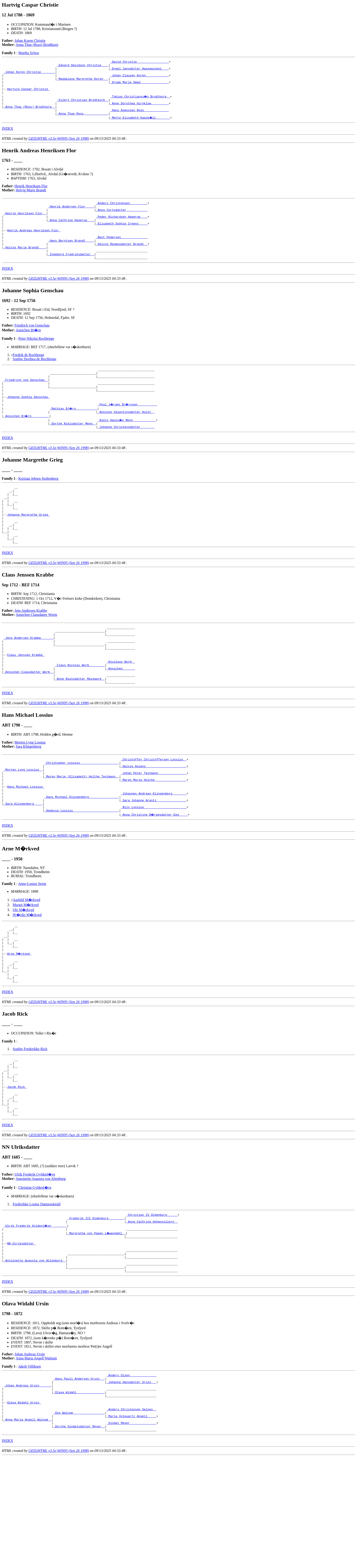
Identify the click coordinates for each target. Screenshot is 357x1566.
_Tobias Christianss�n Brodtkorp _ (140, 103)
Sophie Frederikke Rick (30, 1124)
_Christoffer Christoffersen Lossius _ (154, 814)
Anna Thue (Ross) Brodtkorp (37, 45)
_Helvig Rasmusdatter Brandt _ (121, 263)
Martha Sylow (28, 53)
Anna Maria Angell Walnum (36, 1456)
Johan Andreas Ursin (30, 1452)
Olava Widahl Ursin (24, 1506)
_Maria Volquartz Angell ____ (131, 1522)
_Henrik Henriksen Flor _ (25, 226)
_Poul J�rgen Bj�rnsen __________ (128, 433)
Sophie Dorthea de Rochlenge (34, 381)
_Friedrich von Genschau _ (26, 404)
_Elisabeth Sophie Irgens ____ (121, 238)
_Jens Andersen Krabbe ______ (28, 683)
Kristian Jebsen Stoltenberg (38, 509)
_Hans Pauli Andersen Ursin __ (79, 1477)
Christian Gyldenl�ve (34, 1275)
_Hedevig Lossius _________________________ (81, 875)
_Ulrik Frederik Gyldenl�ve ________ (36, 1315)
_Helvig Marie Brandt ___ (25, 267)
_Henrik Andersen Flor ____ (71, 218)
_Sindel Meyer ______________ (131, 1531)
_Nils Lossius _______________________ (154, 871)
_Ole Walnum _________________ (79, 1518)
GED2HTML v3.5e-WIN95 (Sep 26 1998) (58, 149)
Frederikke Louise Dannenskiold (37, 1291)
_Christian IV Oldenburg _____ (152, 1303)
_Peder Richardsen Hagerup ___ (121, 230)
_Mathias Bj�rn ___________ (74, 437)
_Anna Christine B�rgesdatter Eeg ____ (154, 879)
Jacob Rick (17, 1168)
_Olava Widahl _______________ (79, 1494)
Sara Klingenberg (28, 800)
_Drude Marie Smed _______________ (139, 87)
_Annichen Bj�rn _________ (27, 445)
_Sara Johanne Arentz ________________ (154, 863)
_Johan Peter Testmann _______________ (154, 830)
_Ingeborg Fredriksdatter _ (71, 275)
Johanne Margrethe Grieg (28, 551)
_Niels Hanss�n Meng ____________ (127, 449)
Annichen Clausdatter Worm (36, 657)
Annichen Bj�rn (28, 352)
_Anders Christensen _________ (121, 214)
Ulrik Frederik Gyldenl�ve (35, 1262)
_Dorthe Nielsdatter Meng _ (73, 453)
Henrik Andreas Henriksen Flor (33, 247)
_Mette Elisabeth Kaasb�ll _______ (140, 128)
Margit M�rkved (26, 970)
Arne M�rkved (19, 1024)
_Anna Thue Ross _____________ (82, 124)
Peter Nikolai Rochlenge (36, 360)
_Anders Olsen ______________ (131, 1473)
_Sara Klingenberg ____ (23, 867)
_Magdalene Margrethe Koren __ (82, 83)
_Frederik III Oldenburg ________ (96, 1307)
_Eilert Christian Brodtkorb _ (82, 107)
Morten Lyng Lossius (30, 796)
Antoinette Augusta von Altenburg (41, 1266)
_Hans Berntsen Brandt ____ (71, 259)
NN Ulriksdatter (21, 1335)
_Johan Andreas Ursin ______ (28, 1486)
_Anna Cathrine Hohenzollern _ (152, 1311)
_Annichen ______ (121, 719)
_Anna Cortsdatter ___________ (121, 222)
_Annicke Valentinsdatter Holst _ (126, 441)
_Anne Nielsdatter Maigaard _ (80, 732)
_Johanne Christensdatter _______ (126, 457)
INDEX (7, 139)
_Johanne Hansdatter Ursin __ (131, 1481)
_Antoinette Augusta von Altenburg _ (35, 1356)
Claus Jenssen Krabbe (25, 703)
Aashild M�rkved (26, 965)
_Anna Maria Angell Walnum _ (28, 1526)
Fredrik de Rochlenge (28, 377)
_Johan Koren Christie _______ (29, 74)
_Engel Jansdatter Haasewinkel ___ (139, 70)
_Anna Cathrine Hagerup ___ (71, 234)
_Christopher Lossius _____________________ (81, 818)
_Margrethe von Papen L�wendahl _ (97, 1323)
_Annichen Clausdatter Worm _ (28, 724)
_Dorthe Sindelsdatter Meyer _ (79, 1535)
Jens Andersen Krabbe (31, 653)
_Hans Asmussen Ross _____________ (139, 119)
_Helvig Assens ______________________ (154, 822)
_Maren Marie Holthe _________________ (154, 838)
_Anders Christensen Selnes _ (131, 1514)
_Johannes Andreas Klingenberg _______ (154, 855)
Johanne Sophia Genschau (28, 425)
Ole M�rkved (23, 975)
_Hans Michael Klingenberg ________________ (81, 859)
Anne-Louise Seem (32, 948)
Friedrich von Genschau (32, 347)
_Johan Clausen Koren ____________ (139, 79)
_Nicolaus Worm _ (121, 711)
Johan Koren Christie (30, 40)
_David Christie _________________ (139, 62)
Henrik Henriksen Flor (31, 196)
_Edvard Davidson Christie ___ (82, 66)
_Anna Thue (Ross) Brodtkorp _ (29, 115)
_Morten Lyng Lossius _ (23, 826)
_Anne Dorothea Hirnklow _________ (139, 111)
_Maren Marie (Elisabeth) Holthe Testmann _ (81, 834)
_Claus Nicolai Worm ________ (80, 715)
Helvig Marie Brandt (31, 200)
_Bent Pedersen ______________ (121, 255)
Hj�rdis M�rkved (27, 980)
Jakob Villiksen (29, 1464)
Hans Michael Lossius (25, 846)
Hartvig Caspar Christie (28, 95)
